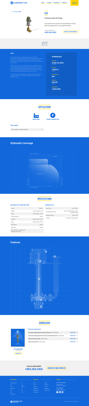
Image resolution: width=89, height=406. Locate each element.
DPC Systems (12, 394)
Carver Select (35, 392)
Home (34, 382)
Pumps (43, 2)
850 (22, 390)
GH (22, 382)
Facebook (57, 392)
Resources (57, 2)
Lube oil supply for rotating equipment (19, 129)
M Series (23, 386)
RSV (11, 390)
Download (18, 353)
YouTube (62, 392)
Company (64, 2)
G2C (11, 384)
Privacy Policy (47, 390)
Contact (74, 3)
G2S (22, 384)
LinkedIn (60, 392)
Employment (35, 390)
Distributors (46, 388)
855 (11, 392)
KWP (11, 386)
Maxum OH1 (12, 388)
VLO (22, 392)
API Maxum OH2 (13, 382)
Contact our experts (70, 32)
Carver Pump (19, 2)
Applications (35, 388)
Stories (49, 2)
